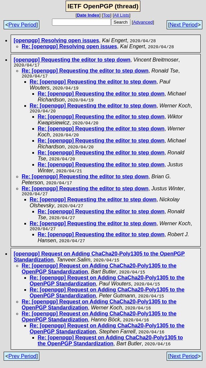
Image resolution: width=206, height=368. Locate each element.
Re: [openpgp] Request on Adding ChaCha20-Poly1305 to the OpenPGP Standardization (110, 345)
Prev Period (22, 25)
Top (106, 15)
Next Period (184, 25)
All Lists (121, 15)
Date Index (88, 15)
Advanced (143, 22)
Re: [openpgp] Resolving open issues (69, 46)
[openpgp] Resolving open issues (56, 40)
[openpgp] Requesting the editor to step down (72, 60)
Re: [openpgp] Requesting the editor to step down (85, 72)
